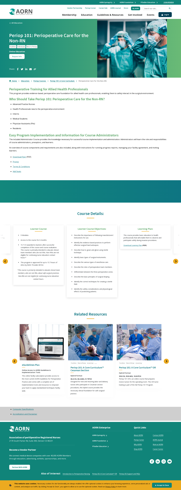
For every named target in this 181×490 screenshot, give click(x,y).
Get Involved (135, 14)
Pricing (16, 161)
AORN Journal (115, 8)
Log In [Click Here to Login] (165, 14)
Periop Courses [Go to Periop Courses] (39, 81)
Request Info (17, 56)
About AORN (138, 435)
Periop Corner (90, 8)
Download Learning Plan (133, 245)
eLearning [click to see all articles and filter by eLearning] (90, 363)
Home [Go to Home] (13, 81)
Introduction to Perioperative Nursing (76, 474)
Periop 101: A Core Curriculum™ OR (137, 367)
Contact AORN (158, 435)
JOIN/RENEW (169, 2)
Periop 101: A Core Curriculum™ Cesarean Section (87, 369)
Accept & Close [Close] (162, 485)
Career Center (158, 449)
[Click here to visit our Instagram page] (163, 461)
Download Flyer (19, 157)
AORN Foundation (128, 2)
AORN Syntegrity (107, 2)
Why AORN (138, 445)
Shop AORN (138, 449)
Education (86, 14)
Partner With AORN (19, 467)
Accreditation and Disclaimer (25, 414)
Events (150, 14)
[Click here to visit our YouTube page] (169, 461)
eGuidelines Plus (30, 365)
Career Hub (103, 8)
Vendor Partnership (74, 8)
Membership (69, 14)
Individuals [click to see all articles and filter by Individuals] (21, 47)
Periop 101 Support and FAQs (129, 474)
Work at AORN (158, 445)
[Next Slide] (175, 261)
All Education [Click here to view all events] (15, 23)
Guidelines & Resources (110, 14)
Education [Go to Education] (25, 81)
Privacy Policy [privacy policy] (110, 487)
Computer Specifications (23, 409)
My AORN (136, 8)
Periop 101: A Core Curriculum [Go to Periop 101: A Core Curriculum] (62, 81)
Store (126, 8)
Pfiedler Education (149, 2)
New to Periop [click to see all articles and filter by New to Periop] (32, 47)
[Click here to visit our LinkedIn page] (157, 461)
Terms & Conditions (21, 166)
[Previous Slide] (5, 261)
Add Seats (17, 171)
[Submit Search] (170, 8)
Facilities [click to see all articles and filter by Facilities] (13, 47)
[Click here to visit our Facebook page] (152, 461)
